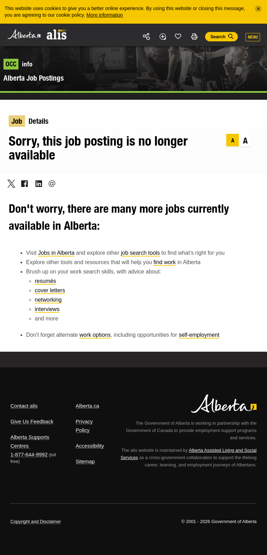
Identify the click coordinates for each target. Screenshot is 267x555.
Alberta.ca (87, 406)
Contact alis (24, 406)
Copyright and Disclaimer (35, 521)
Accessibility (90, 446)
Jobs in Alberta (56, 253)
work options (95, 335)
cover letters (50, 290)
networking (48, 300)
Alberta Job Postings (33, 78)
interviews (47, 309)
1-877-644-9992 (29, 454)
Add (162, 36)
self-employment (199, 335)
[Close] (258, 8)
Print (194, 36)
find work (164, 262)
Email (50, 183)
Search (217, 36)
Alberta (23, 34)
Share (147, 36)
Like (178, 36)
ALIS (57, 34)
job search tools (140, 253)
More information (105, 15)
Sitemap (85, 461)
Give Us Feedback (31, 421)
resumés (45, 281)
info (17, 64)
